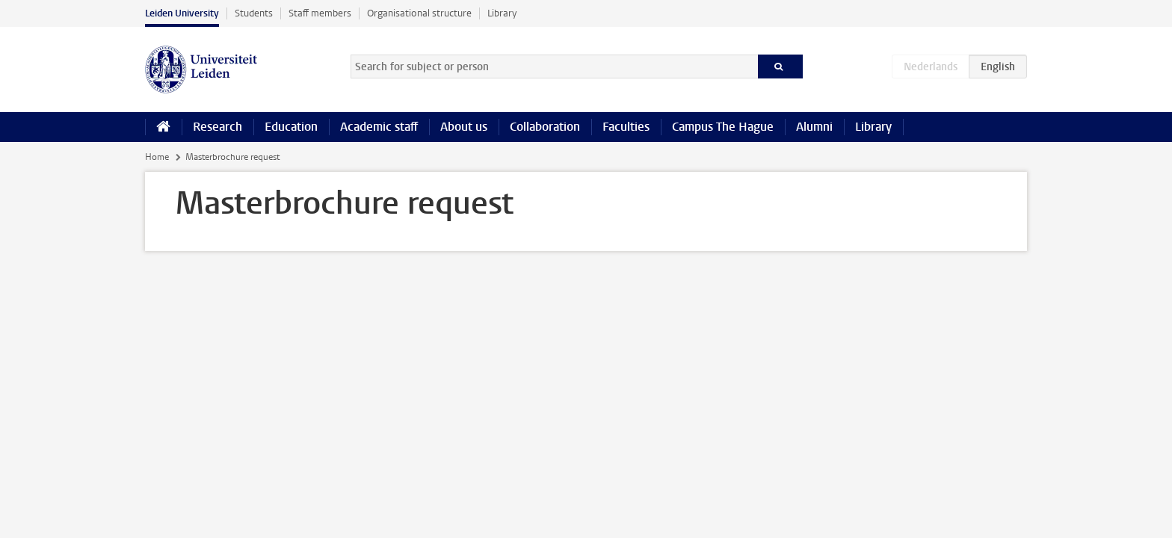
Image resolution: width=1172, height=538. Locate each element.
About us (463, 126)
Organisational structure (419, 13)
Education (291, 126)
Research (217, 126)
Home (157, 157)
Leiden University (182, 13)
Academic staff (379, 126)
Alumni (814, 126)
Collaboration (545, 126)
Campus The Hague (723, 126)
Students (254, 13)
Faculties (626, 126)
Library (501, 13)
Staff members (320, 13)
